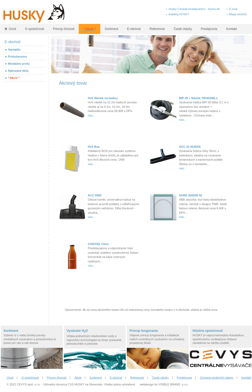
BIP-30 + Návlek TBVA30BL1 (198, 98)
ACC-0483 (95, 195)
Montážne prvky (19, 63)
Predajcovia (209, 29)
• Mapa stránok (237, 14)
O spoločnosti (34, 29)
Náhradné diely (18, 70)
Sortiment (111, 29)
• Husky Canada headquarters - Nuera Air (193, 9)
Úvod (10, 29)
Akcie (78, 377)
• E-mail (232, 9)
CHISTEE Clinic (98, 244)
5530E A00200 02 (190, 195)
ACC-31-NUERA (190, 146)
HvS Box (94, 146)
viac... (92, 115)
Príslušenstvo (17, 56)
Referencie (157, 29)
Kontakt (231, 29)
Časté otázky (183, 29)
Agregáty (14, 49)
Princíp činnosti (63, 29)
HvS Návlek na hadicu (103, 98)
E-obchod (133, 29)
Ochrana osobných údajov (216, 377)
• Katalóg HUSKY (177, 14)
